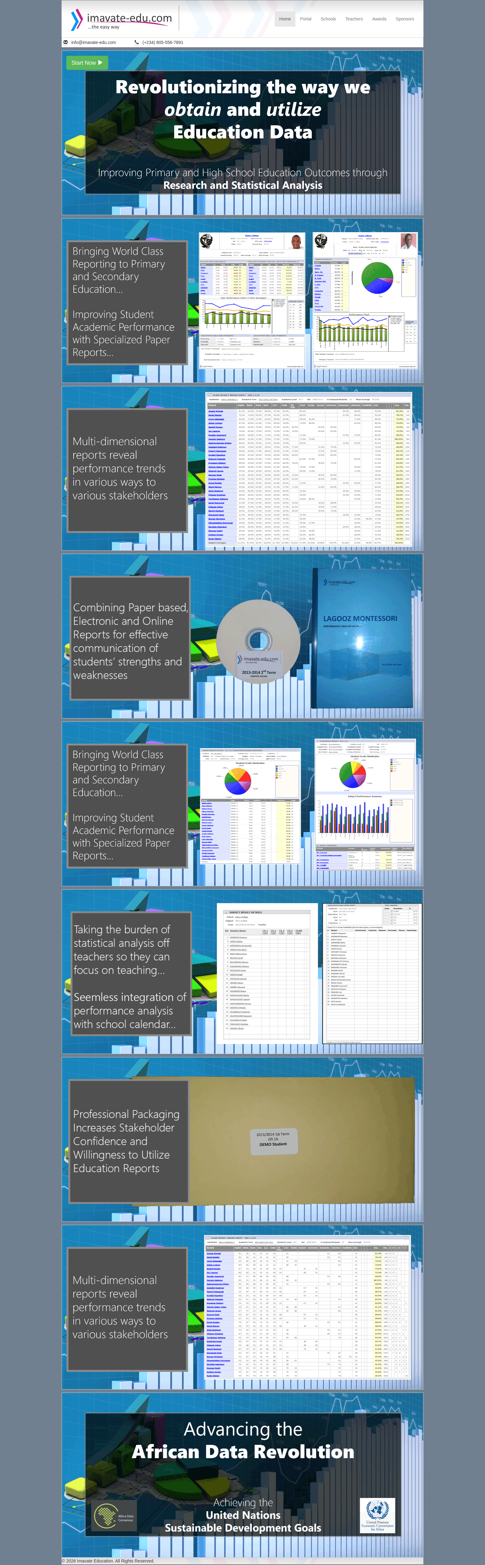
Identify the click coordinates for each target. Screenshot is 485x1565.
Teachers (354, 18)
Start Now (87, 62)
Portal (305, 18)
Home (285, 18)
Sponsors (405, 18)
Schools (328, 18)
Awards (379, 18)
